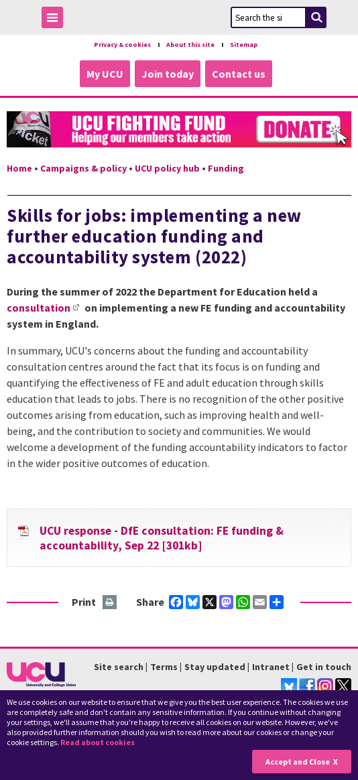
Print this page (110, 602)
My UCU (104, 73)
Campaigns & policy (83, 167)
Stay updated (214, 666)
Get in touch (323, 666)
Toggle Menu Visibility (55, 19)
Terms (164, 666)
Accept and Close (297, 762)
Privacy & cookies (117, 44)
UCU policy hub (167, 167)
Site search (118, 666)
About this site (192, 44)
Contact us (238, 73)
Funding (226, 167)
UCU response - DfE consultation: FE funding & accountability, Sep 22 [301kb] (162, 537)
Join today (167, 73)
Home (19, 167)
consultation (38, 307)
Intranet (271, 666)
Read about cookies (97, 742)
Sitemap (251, 44)
